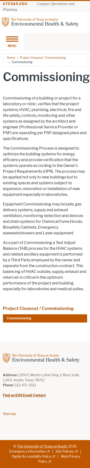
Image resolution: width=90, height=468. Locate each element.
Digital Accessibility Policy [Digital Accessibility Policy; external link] (31, 457)
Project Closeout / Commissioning (43, 57)
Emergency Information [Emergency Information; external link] (27, 451)
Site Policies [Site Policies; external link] (64, 451)
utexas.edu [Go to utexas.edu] (15, 4)
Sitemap (9, 414)
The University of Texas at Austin (42, 446)
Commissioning (19, 318)
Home (11, 57)
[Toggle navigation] (12, 41)
